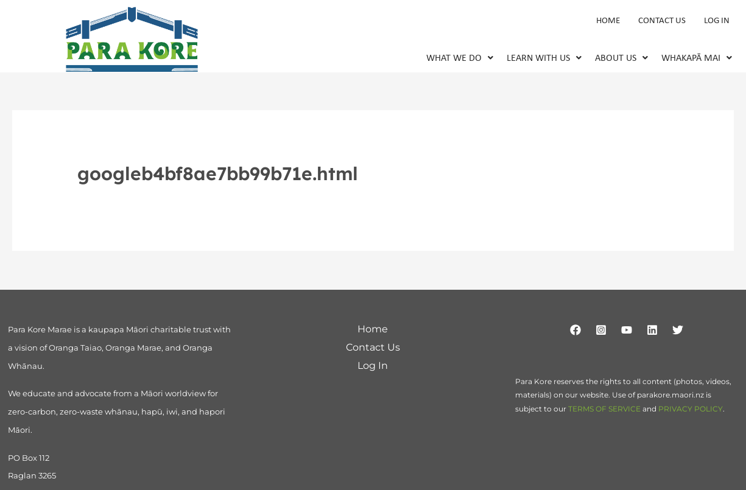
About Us (621, 59)
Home (608, 20)
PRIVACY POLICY (690, 409)
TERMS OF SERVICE (604, 409)
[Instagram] (601, 330)
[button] (460, 59)
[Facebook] (575, 330)
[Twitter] (677, 330)
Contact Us (662, 20)
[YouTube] (626, 330)
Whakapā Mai (696, 59)
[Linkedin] (652, 330)
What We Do (459, 59)
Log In (717, 20)
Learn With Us (544, 59)
